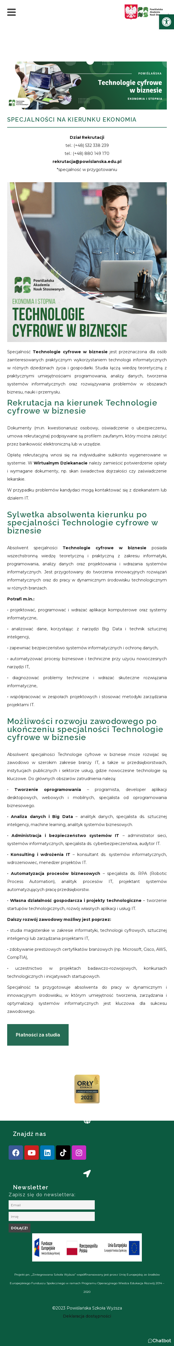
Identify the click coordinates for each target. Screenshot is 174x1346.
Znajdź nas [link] (29, 1133)
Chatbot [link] (161, 1340)
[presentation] (23, 1091)
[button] (159, 1341)
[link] (166, 21)
